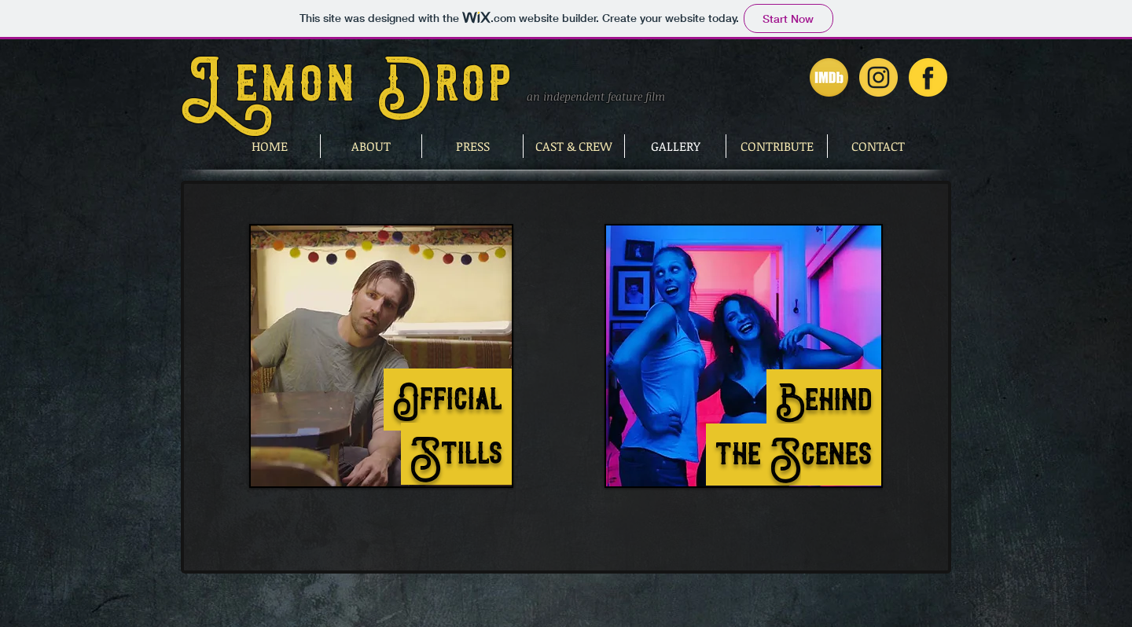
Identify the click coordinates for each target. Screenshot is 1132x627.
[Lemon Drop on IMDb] (829, 77)
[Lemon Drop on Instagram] (878, 77)
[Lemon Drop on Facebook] (928, 77)
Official (447, 399)
